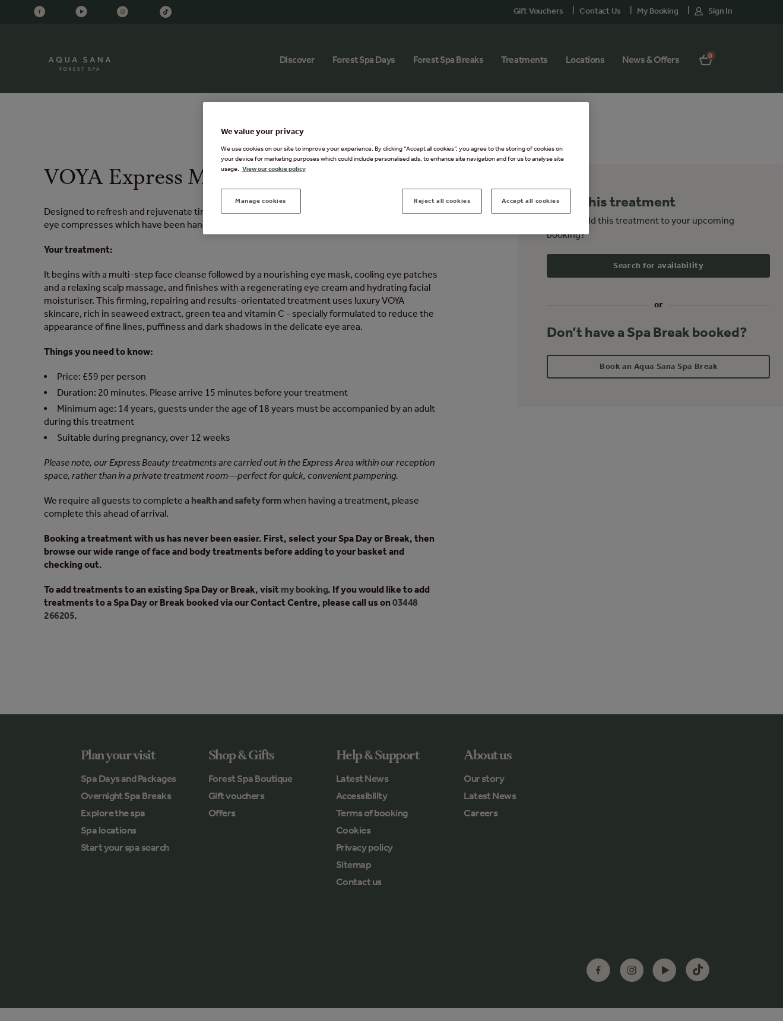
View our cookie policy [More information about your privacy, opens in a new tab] (274, 168)
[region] (396, 168)
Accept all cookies (530, 200)
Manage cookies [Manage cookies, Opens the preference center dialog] (260, 200)
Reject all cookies (442, 200)
